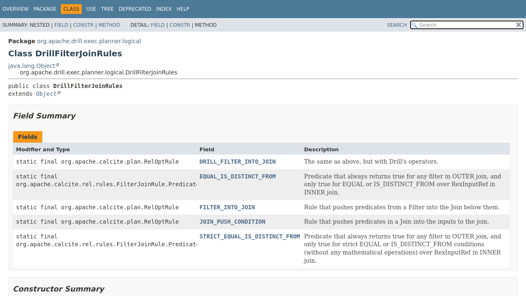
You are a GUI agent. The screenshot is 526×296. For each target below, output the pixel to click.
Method (109, 25)
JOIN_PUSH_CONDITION (232, 221)
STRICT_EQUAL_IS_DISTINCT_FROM (250, 236)
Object (46, 93)
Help (183, 9)
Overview (15, 9)
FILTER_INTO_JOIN (227, 207)
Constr (83, 25)
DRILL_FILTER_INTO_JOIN (238, 161)
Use (91, 9)
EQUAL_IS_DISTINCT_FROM (238, 176)
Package (45, 9)
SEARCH (397, 25)
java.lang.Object (31, 65)
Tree (107, 9)
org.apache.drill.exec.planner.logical (89, 41)
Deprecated (135, 9)
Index (164, 9)
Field (61, 25)
